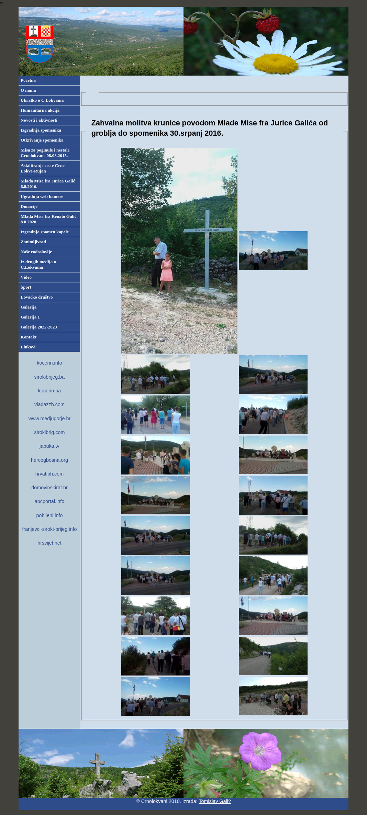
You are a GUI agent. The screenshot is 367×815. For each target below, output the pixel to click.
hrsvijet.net (49, 543)
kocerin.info (49, 363)
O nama (28, 90)
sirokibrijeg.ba (49, 377)
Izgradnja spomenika (41, 130)
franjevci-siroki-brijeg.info (49, 529)
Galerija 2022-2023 (39, 327)
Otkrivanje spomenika (42, 140)
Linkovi (28, 346)
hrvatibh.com (49, 474)
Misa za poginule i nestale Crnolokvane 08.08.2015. (45, 152)
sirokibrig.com (49, 432)
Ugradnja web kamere (42, 196)
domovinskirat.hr (49, 487)
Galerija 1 (30, 317)
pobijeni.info (49, 515)
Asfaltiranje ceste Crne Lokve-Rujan (43, 168)
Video (26, 277)
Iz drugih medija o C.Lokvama (38, 264)
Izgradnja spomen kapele (45, 231)
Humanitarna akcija (40, 110)
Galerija (28, 307)
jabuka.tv (49, 446)
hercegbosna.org (49, 460)
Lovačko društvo (37, 297)
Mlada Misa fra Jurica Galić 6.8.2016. (48, 183)
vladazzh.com (49, 404)
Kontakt (28, 336)
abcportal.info (49, 501)
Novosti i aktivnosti (39, 120)
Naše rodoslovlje (36, 251)
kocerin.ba (49, 390)
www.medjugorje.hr (49, 418)
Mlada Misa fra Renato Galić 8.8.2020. (48, 219)
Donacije (29, 206)
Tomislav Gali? (215, 801)
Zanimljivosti (33, 241)
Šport (26, 287)
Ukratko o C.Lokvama (42, 100)
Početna (28, 80)
